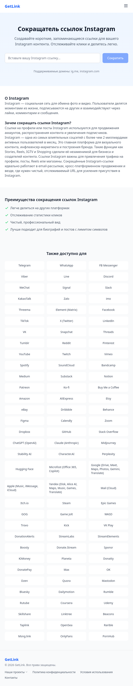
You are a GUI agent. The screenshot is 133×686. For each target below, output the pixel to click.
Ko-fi (66, 387)
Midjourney (108, 443)
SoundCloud (66, 365)
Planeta (66, 558)
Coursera (66, 603)
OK (108, 570)
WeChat (24, 287)
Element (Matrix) (66, 310)
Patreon (24, 387)
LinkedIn (108, 321)
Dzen (24, 581)
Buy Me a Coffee (108, 387)
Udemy (108, 603)
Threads (108, 332)
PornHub (108, 636)
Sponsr (108, 547)
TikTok (24, 321)
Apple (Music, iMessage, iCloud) (22, 488)
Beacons (108, 614)
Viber (24, 276)
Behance (108, 409)
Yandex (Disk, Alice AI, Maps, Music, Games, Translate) (63, 488)
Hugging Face (25, 469)
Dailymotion (66, 592)
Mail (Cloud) (108, 488)
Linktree (66, 614)
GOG (24, 514)
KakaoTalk (24, 299)
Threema (24, 310)
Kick (66, 525)
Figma (24, 421)
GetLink (12, 6)
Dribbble (66, 409)
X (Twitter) (66, 321)
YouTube (24, 354)
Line (66, 276)
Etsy (108, 398)
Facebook (108, 310)
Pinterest (108, 343)
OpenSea (66, 625)
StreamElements (108, 536)
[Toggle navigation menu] (126, 5)
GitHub (66, 432)
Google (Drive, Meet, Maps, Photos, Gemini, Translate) (105, 469)
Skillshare (24, 614)
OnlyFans (67, 636)
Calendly (66, 421)
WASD (108, 514)
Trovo (24, 525)
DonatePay (24, 570)
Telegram (24, 265)
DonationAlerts (24, 536)
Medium (24, 376)
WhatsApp (66, 265)
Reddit (66, 343)
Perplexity (108, 454)
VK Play (108, 525)
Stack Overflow (108, 432)
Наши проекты (16, 672)
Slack (108, 287)
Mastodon (108, 581)
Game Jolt (66, 514)
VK (24, 332)
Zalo (66, 299)
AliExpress (66, 398)
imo (108, 299)
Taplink (24, 625)
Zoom (108, 421)
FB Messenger (108, 265)
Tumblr (24, 343)
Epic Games (108, 503)
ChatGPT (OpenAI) (24, 443)
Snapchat (66, 332)
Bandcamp (109, 365)
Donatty (108, 558)
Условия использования (96, 672)
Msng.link (24, 636)
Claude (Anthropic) (66, 443)
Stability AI (24, 454)
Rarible (108, 625)
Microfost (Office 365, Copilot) (63, 469)
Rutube (24, 603)
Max (66, 570)
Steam (66, 503)
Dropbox (24, 432)
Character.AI (66, 454)
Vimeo (108, 354)
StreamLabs (66, 536)
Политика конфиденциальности (53, 672)
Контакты (11, 677)
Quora (66, 581)
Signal (66, 287)
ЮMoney (24, 558)
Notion (108, 376)
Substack (66, 376)
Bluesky (25, 592)
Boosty (24, 547)
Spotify (24, 365)
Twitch (66, 354)
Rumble (109, 592)
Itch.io (24, 503)
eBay (24, 409)
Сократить (115, 58)
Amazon (24, 398)
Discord (108, 276)
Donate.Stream (66, 547)
